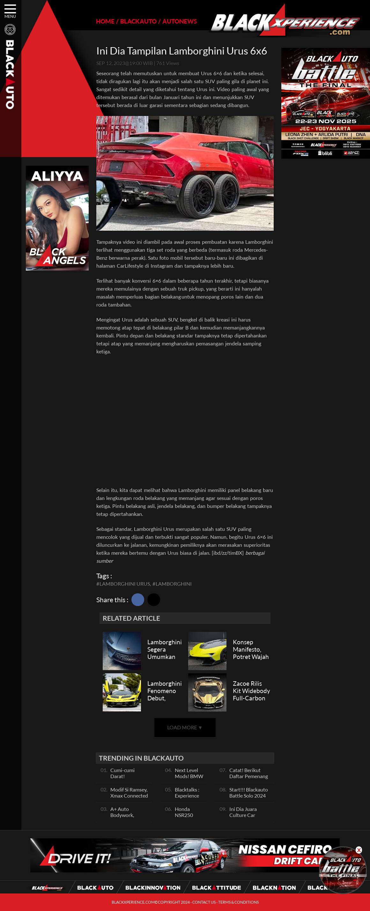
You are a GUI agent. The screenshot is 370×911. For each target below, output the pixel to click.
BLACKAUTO (138, 21)
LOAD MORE (185, 727)
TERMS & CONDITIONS (238, 902)
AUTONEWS (179, 21)
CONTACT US (204, 902)
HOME (105, 21)
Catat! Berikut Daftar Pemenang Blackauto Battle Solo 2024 (248, 779)
